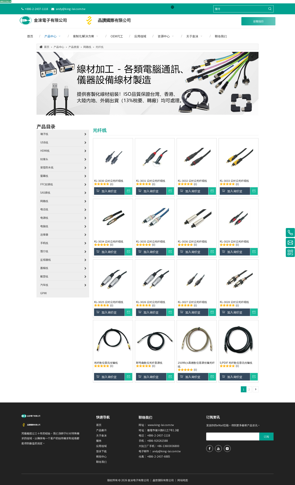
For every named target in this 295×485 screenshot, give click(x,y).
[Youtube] (218, 448)
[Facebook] (209, 448)
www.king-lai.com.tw (161, 425)
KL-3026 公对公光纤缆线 (150, 302)
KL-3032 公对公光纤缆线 (192, 181)
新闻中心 (101, 456)
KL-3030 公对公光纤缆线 (108, 181)
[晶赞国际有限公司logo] (30, 424)
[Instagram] (227, 448)
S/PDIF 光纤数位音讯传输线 (236, 363)
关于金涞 (101, 435)
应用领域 (101, 446)
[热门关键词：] (270, 8)
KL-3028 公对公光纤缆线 (234, 302)
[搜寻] (240, 8)
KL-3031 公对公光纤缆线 (150, 181)
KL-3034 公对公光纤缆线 (108, 241)
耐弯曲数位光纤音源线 (149, 363)
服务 (98, 441)
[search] (221, 436)
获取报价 (258, 21)
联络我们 (101, 462)
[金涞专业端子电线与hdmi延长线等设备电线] (147, 84)
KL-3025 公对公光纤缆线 (108, 302)
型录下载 (101, 451)
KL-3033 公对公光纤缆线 (234, 181)
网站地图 (182, 480)
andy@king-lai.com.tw (70, 9)
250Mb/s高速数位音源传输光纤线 (196, 364)
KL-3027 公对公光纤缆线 (192, 302)
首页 (98, 425)
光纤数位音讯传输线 (106, 363)
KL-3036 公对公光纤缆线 (192, 241)
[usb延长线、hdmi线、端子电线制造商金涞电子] (30, 415)
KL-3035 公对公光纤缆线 (150, 241)
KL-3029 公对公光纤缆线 (234, 241)
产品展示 (101, 430)
